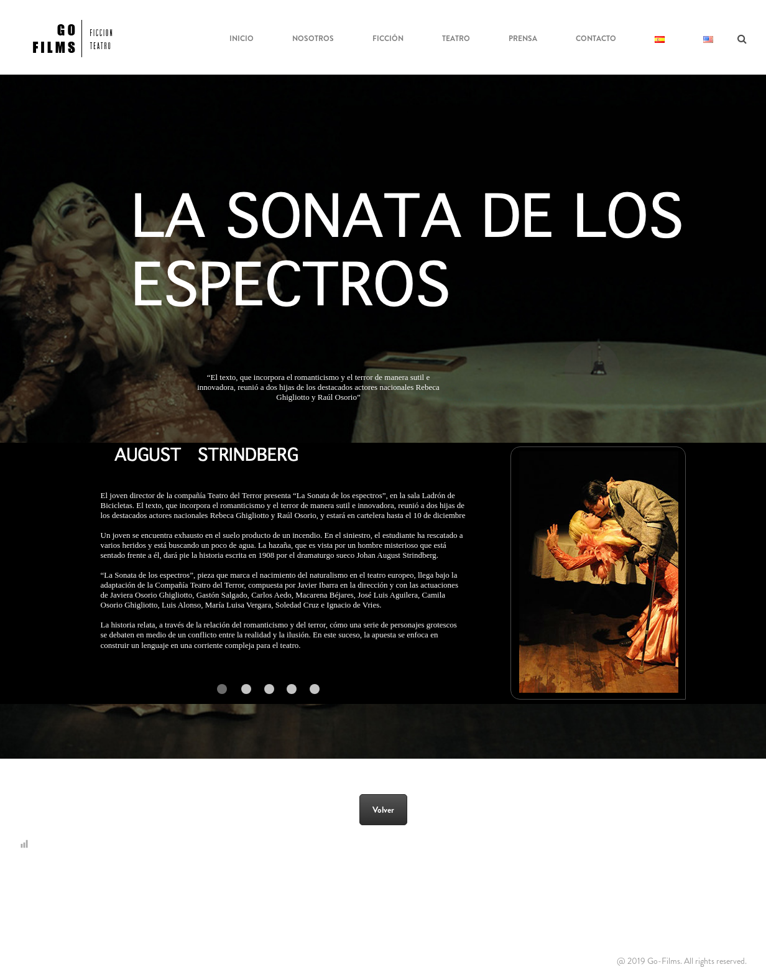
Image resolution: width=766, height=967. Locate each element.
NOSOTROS (313, 38)
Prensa (523, 38)
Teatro (456, 38)
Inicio (241, 38)
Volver (383, 809)
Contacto (596, 38)
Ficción (388, 38)
